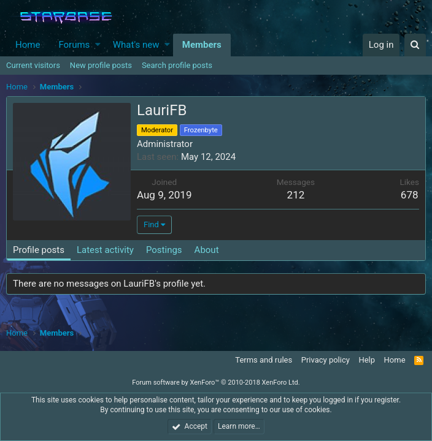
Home (27, 44)
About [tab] (207, 249)
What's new (136, 44)
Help (366, 359)
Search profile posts (177, 65)
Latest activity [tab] (105, 249)
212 (296, 195)
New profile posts (101, 65)
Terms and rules (263, 359)
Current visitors (33, 65)
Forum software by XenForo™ (215, 382)
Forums (74, 44)
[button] (98, 45)
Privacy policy (325, 359)
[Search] (415, 45)
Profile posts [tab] (38, 249)
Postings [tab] (164, 249)
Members (202, 44)
